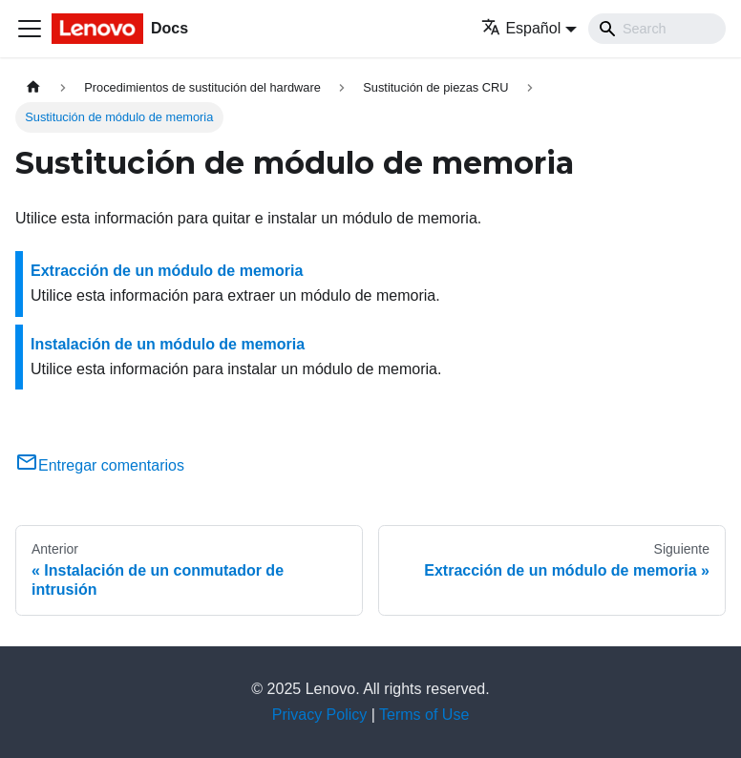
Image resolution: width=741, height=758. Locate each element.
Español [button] (521, 28)
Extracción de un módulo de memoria (167, 271)
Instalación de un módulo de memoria (168, 344)
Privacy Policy (320, 714)
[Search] (657, 28)
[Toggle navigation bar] (29, 28)
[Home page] (33, 87)
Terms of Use (424, 714)
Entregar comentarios (99, 465)
